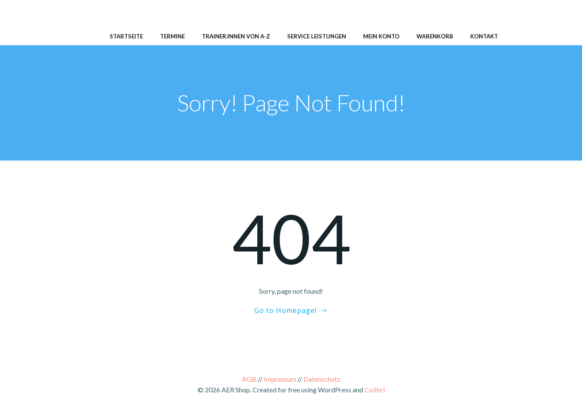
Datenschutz (321, 379)
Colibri (374, 390)
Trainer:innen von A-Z (236, 36)
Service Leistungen (316, 36)
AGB (249, 379)
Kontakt (484, 36)
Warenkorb (434, 36)
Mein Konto (381, 36)
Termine (172, 36)
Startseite (126, 36)
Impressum (280, 379)
